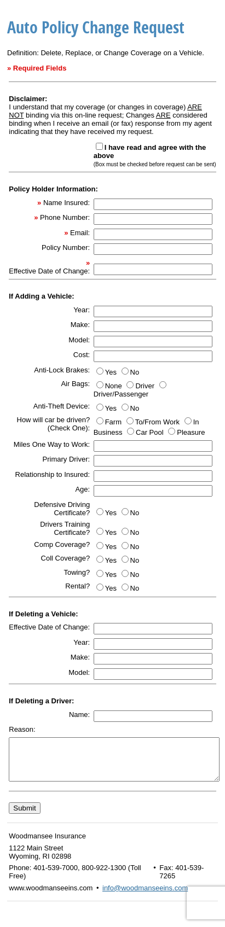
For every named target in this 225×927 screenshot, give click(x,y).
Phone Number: (65, 217)
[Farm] (99, 420)
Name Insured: (66, 203)
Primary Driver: (66, 459)
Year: (81, 310)
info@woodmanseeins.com (145, 896)
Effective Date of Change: (49, 271)
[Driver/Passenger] (162, 384)
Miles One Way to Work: (52, 444)
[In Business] (188, 420)
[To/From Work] (130, 420)
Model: (79, 340)
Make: (80, 324)
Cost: (81, 355)
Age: (82, 489)
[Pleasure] (171, 431)
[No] (125, 371)
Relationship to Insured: (52, 474)
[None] (99, 384)
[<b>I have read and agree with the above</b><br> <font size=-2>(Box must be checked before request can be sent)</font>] (99, 146)
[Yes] (99, 371)
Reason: (22, 729)
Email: (80, 233)
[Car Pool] (130, 431)
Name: (79, 714)
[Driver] (130, 384)
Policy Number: (66, 247)
